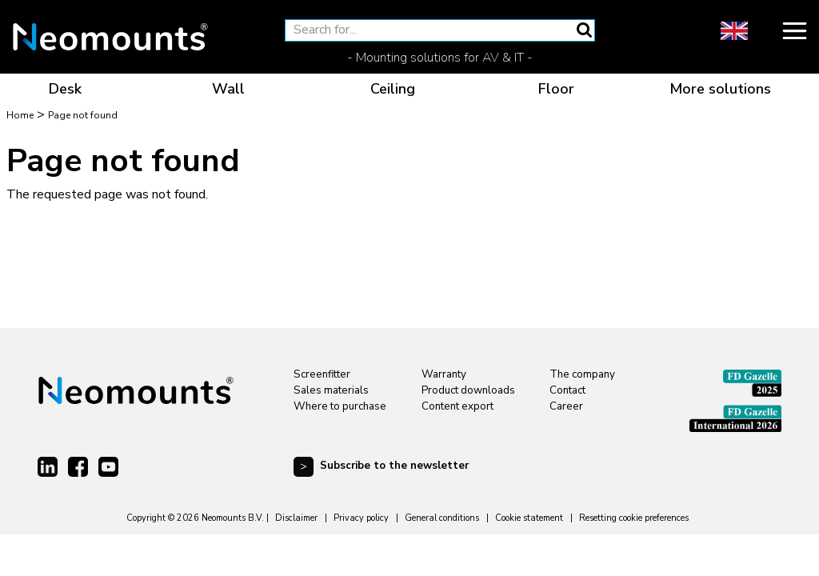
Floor (556, 88)
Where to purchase (340, 406)
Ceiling (392, 88)
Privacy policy (361, 518)
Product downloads (468, 390)
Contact (567, 390)
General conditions (442, 518)
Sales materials (331, 390)
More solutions (720, 88)
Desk (65, 88)
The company (582, 374)
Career (566, 406)
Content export (457, 406)
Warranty (443, 374)
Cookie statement (529, 518)
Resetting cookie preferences (634, 518)
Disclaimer (296, 518)
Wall (228, 88)
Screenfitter (322, 374)
